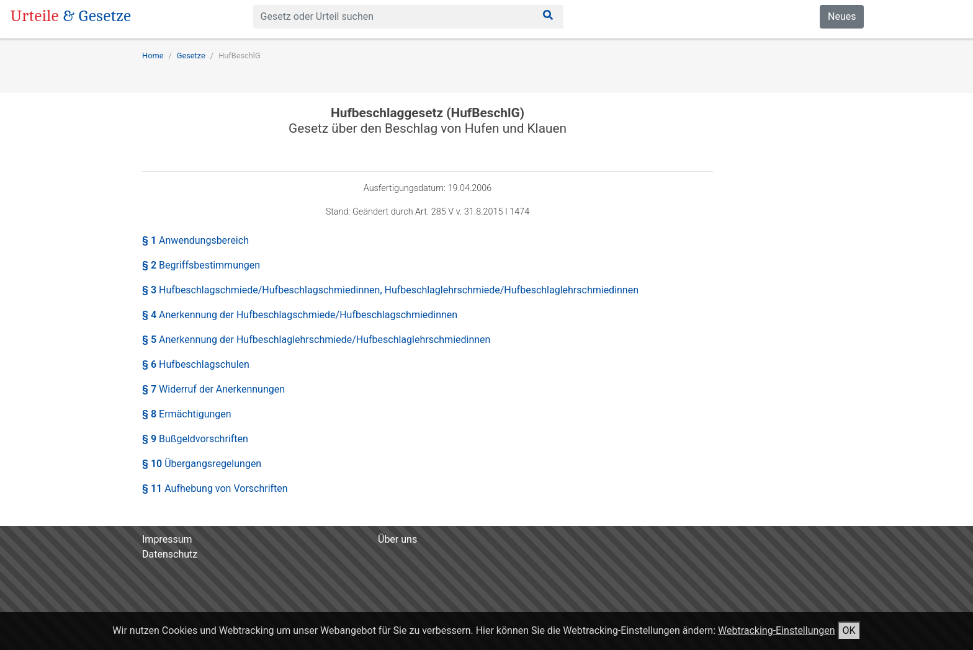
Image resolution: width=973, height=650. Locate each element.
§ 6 (195, 364)
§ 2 (201, 265)
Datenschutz (169, 554)
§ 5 (316, 339)
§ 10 (201, 464)
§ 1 (195, 240)
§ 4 (299, 315)
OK (849, 630)
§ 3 (390, 290)
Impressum (167, 539)
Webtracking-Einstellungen (776, 630)
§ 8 (186, 414)
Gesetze (191, 55)
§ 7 (213, 389)
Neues (842, 16)
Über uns (397, 539)
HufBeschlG (239, 55)
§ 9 (195, 439)
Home (152, 55)
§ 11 (215, 488)
